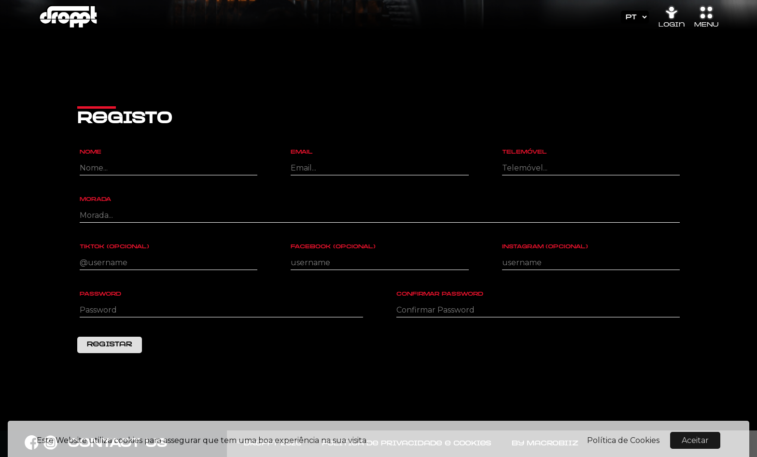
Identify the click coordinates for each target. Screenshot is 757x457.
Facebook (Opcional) (333, 247)
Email (302, 152)
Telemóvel (524, 152)
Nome (90, 152)
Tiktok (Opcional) (114, 247)
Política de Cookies (623, 443)
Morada (96, 199)
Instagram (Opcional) (545, 247)
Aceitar (695, 443)
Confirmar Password (439, 294)
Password (100, 294)
